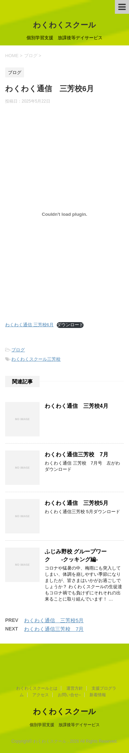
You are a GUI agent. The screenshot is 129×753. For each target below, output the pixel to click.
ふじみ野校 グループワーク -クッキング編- (76, 555)
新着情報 (97, 694)
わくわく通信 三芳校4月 (76, 406)
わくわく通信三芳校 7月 (76, 454)
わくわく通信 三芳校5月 (76, 503)
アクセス (40, 694)
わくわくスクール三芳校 (36, 359)
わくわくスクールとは (36, 688)
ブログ (18, 349)
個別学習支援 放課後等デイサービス (65, 724)
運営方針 (74, 688)
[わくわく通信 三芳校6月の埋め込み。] (64, 214)
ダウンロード (70, 324)
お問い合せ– (69, 694)
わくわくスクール (64, 25)
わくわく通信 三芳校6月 (29, 324)
